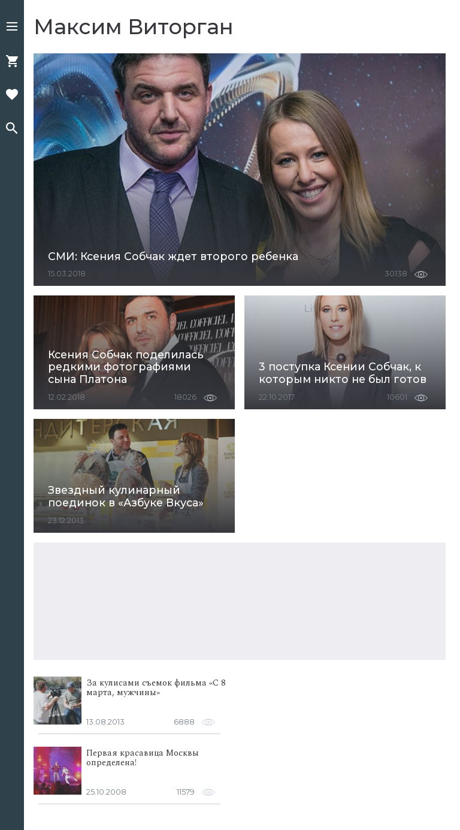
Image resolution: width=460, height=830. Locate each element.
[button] (12, 27)
